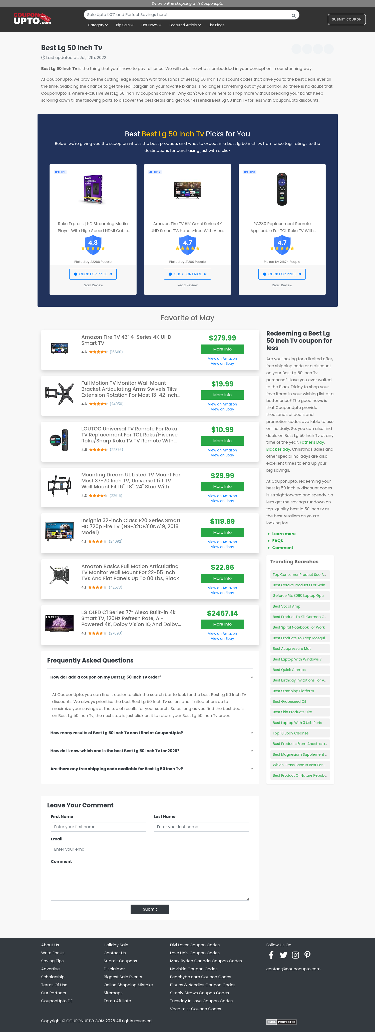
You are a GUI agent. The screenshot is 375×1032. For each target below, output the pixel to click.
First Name (62, 816)
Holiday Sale (116, 945)
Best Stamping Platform (293, 690)
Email (57, 839)
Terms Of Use (54, 985)
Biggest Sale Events (123, 977)
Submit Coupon (347, 20)
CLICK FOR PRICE (93, 274)
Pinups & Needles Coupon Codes (203, 985)
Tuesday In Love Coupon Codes (201, 1001)
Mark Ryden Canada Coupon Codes (206, 961)
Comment (61, 861)
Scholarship (53, 977)
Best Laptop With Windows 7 (297, 659)
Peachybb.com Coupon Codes (200, 977)
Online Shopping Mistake (128, 985)
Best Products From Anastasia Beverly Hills (309, 743)
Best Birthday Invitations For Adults (303, 680)
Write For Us (53, 953)
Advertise (50, 969)
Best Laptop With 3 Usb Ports (297, 722)
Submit (150, 909)
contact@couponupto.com (293, 969)
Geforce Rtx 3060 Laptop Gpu (298, 595)
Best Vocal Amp (286, 606)
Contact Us (115, 953)
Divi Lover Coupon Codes (195, 945)
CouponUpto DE (57, 1001)
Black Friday (278, 449)
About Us (50, 945)
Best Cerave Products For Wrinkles (302, 585)
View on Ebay (222, 363)
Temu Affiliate (117, 1001)
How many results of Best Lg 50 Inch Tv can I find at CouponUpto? (117, 733)
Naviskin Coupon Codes (194, 969)
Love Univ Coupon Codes (195, 953)
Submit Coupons (120, 961)
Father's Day (312, 442)
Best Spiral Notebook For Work (299, 627)
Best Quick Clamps (289, 669)
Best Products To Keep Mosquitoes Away (308, 638)
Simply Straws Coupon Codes (199, 993)
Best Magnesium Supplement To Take (305, 754)
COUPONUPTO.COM (85, 1021)
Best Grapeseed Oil (289, 701)
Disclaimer (114, 969)
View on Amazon (222, 358)
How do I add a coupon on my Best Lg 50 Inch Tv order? (106, 677)
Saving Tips (52, 961)
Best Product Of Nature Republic (300, 775)
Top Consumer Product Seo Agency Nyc (307, 574)
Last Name (165, 816)
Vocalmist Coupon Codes (195, 1009)
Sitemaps (113, 993)
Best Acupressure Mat (292, 648)
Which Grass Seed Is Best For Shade (304, 764)
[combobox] (191, 14)
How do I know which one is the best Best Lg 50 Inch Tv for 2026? (115, 751)
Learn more (284, 534)
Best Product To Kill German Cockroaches (309, 616)
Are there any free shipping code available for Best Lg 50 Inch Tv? (117, 769)
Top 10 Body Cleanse (291, 733)
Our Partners (53, 993)
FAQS (277, 541)
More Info (222, 349)
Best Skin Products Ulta (292, 711)
